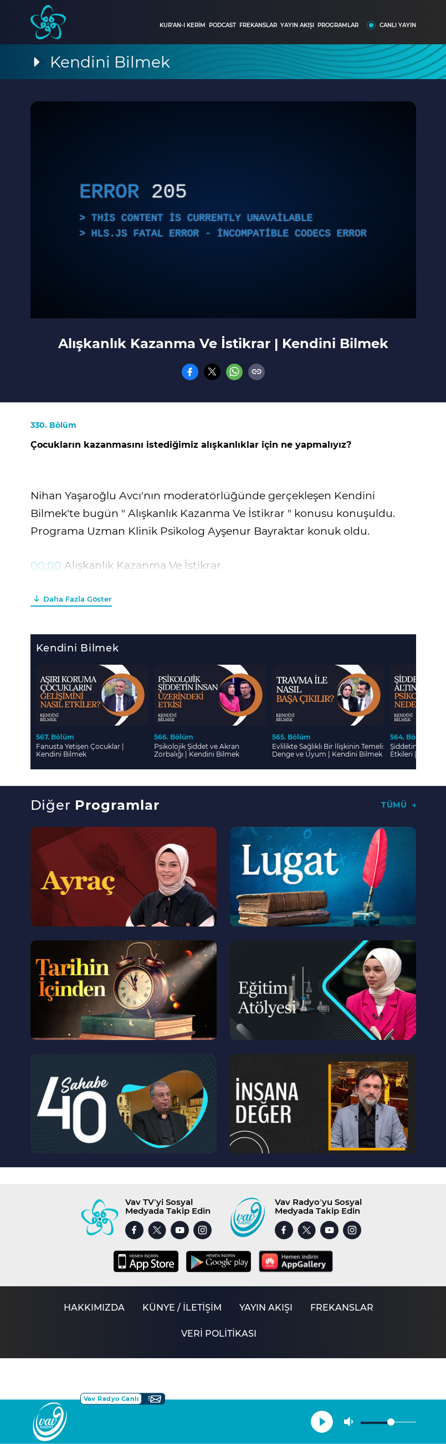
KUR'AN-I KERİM (183, 25)
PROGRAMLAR (337, 25)
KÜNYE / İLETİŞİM (182, 1307)
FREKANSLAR (258, 25)
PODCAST (222, 25)
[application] (223, 209)
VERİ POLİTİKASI (219, 1333)
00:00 (45, 565)
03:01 (43, 583)
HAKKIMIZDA (94, 1307)
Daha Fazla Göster (77, 598)
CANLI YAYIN (398, 25)
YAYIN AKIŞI (297, 25)
